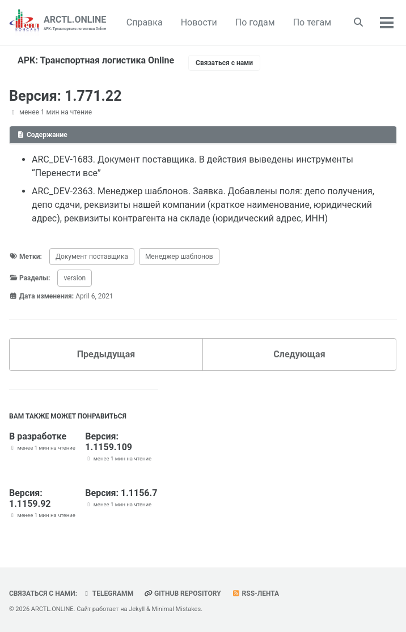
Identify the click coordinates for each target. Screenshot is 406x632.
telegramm (107, 593)
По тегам (312, 22)
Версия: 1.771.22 (65, 96)
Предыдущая (106, 354)
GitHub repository (182, 593)
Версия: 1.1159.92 (30, 498)
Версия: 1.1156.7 (121, 493)
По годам (255, 22)
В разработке (37, 436)
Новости (199, 22)
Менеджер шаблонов (179, 257)
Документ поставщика (92, 257)
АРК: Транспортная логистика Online (96, 60)
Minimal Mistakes (176, 609)
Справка (144, 22)
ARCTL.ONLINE (75, 23)
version (75, 278)
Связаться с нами (224, 63)
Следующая (299, 354)
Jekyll (137, 609)
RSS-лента (256, 593)
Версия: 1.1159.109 (108, 441)
